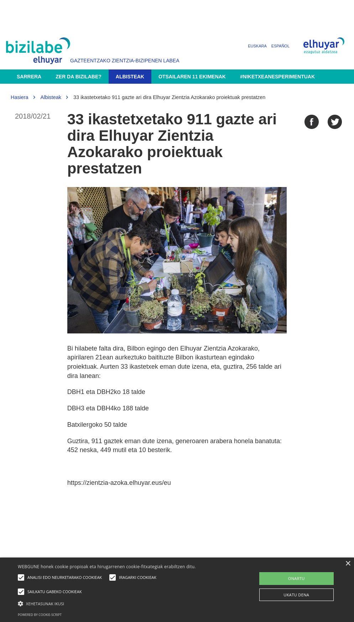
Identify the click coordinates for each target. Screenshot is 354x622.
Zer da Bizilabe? (78, 76)
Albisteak (130, 76)
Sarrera (29, 76)
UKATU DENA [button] (296, 594)
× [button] (347, 563)
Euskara (257, 46)
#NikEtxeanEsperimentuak (277, 76)
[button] (121, 603)
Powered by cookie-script (40, 614)
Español (280, 46)
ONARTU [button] (296, 578)
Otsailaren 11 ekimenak (192, 76)
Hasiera (19, 97)
